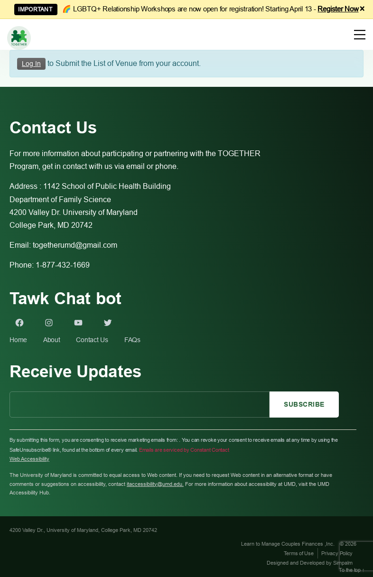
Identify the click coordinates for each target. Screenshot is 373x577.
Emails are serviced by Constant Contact (184, 450)
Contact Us (92, 340)
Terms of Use (299, 553)
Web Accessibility (29, 459)
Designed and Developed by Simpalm (310, 563)
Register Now (337, 9)
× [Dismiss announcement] (362, 9)
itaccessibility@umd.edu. (155, 484)
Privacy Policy (337, 553)
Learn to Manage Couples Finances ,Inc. (288, 544)
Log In (31, 63)
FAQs (132, 340)
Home (18, 340)
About (51, 340)
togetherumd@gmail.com (75, 245)
